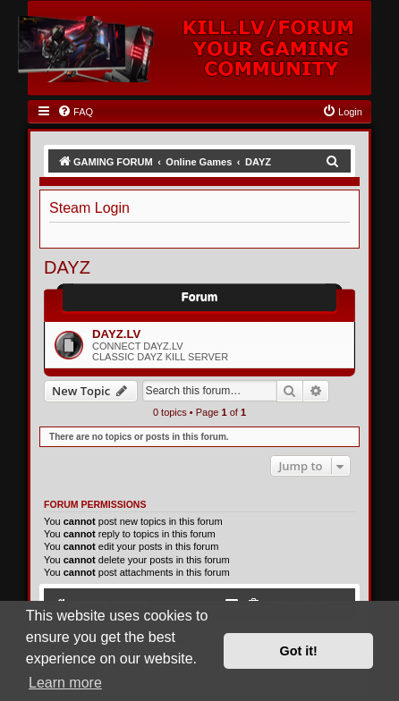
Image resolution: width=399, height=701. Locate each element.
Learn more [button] (65, 682)
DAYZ (67, 267)
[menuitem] (75, 111)
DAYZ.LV (116, 334)
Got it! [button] (299, 651)
